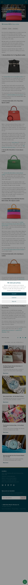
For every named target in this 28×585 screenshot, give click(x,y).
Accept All (14, 294)
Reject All (14, 301)
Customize (14, 297)
